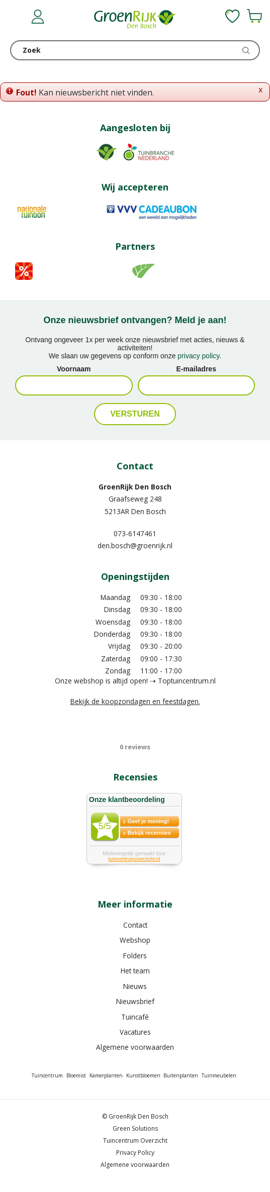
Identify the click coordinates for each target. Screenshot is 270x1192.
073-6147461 (135, 533)
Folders (135, 955)
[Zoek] (135, 50)
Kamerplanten (106, 1075)
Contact (135, 925)
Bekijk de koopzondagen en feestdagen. (135, 701)
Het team (135, 970)
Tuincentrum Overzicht (135, 1140)
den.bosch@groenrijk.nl (135, 545)
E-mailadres (196, 369)
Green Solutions (135, 1128)
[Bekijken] (254, 16)
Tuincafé (135, 1017)
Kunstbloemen (143, 1075)
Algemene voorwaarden (135, 1047)
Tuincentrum (47, 1075)
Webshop (135, 940)
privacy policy (198, 356)
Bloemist (76, 1075)
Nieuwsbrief (135, 1001)
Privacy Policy (135, 1152)
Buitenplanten (180, 1075)
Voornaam (74, 369)
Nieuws (135, 986)
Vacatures (135, 1032)
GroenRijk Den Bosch (135, 486)
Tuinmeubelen (219, 1075)
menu (17, 17)
